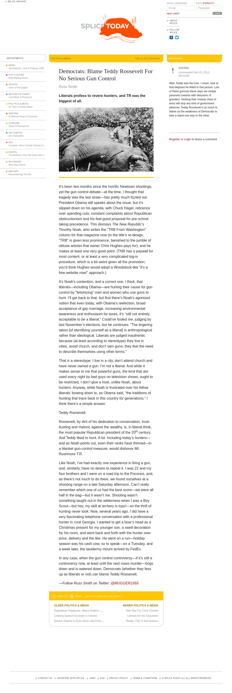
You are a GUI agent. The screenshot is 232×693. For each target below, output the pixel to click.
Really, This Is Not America (142, 621)
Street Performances (19, 126)
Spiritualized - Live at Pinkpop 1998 (26, 68)
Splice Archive (17, 1)
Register (174, 139)
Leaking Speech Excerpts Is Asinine (75, 615)
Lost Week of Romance (20, 97)
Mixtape (13, 171)
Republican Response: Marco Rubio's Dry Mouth (83, 610)
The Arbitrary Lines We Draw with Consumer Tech (33, 155)
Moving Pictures (19, 94)
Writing (13, 113)
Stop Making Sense (18, 78)
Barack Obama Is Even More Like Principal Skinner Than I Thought (94, 621)
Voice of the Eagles (18, 87)
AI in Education (16, 136)
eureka (184, 68)
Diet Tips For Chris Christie (142, 610)
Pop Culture (16, 75)
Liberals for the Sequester (142, 615)
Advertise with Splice (70, 678)
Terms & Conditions (145, 678)
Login (187, 139)
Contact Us (45, 678)
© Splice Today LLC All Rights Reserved (186, 678)
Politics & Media (19, 104)
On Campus (15, 132)
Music (12, 65)
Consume (14, 123)
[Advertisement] (202, 36)
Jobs (92, 678)
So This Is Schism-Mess (21, 107)
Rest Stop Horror (17, 165)
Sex (11, 142)
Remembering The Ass (20, 174)
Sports (13, 84)
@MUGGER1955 (125, 583)
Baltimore (15, 161)
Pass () (205, 3)
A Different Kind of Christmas (23, 116)
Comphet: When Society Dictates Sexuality (30, 145)
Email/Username (177, 3)
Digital (13, 152)
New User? (173, 13)
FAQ (102, 678)
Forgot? (208, 3)
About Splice (173, 22)
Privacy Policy (118, 678)
